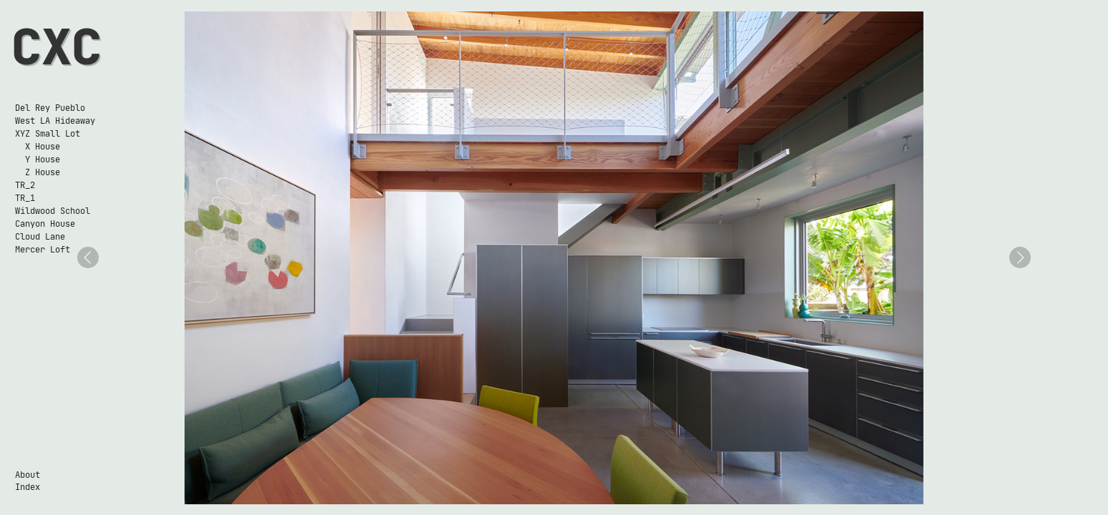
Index (27, 486)
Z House (37, 172)
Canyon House (45, 223)
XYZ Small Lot (47, 133)
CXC (56, 47)
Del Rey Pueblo (50, 107)
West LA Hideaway (55, 120)
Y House (37, 159)
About (27, 474)
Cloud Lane (40, 236)
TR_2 (25, 185)
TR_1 (25, 197)
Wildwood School (52, 210)
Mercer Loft (42, 249)
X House (37, 146)
